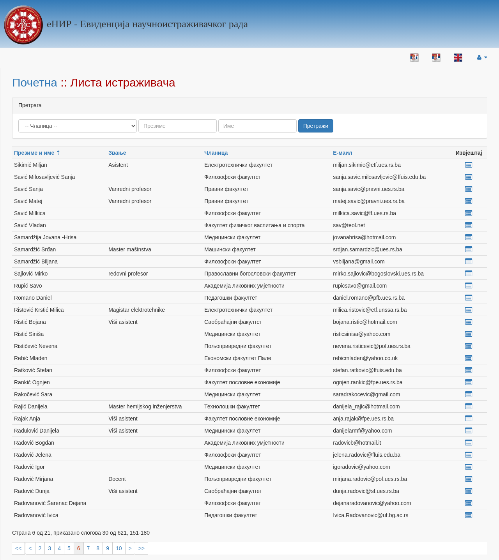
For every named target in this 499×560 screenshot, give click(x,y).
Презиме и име (34, 153)
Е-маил (342, 153)
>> (141, 548)
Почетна (34, 82)
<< (18, 548)
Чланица (216, 153)
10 (119, 548)
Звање (117, 153)
